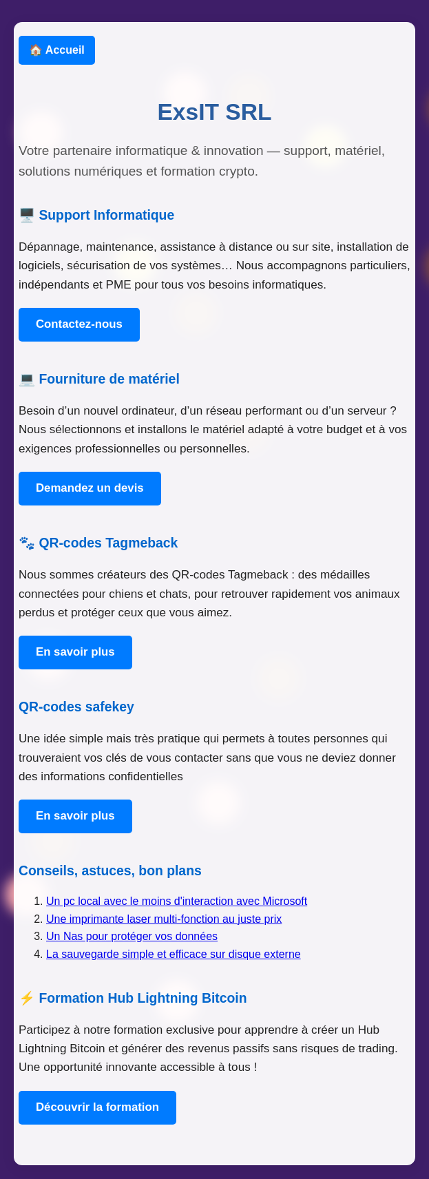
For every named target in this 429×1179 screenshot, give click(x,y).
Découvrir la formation (97, 1107)
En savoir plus (75, 651)
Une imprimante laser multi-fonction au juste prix (164, 919)
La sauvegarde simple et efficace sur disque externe (173, 954)
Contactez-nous (79, 324)
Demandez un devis (90, 487)
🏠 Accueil (57, 50)
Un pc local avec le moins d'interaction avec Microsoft (176, 901)
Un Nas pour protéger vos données (132, 936)
